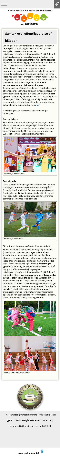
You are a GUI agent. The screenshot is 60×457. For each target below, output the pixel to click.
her (38, 104)
